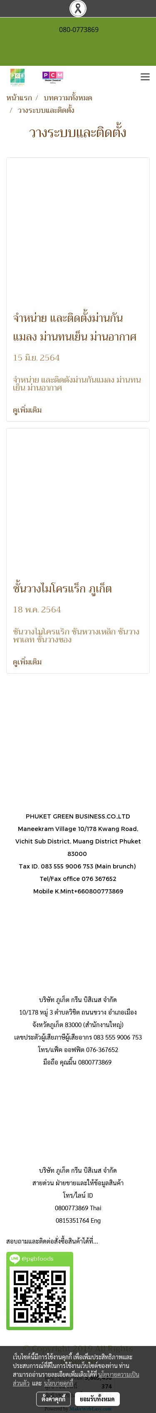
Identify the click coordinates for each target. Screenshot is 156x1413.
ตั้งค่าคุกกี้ (53, 1399)
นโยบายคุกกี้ (58, 1383)
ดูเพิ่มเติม (28, 410)
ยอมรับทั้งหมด (97, 1399)
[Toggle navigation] (145, 77)
